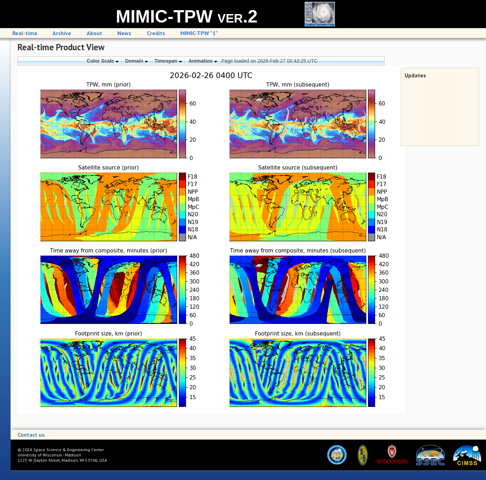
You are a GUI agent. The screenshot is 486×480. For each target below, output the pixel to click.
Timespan (168, 61)
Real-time (24, 33)
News (124, 33)
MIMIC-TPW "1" (199, 33)
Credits (156, 33)
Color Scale (103, 61)
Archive (61, 33)
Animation (202, 61)
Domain (136, 61)
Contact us (31, 434)
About (94, 33)
